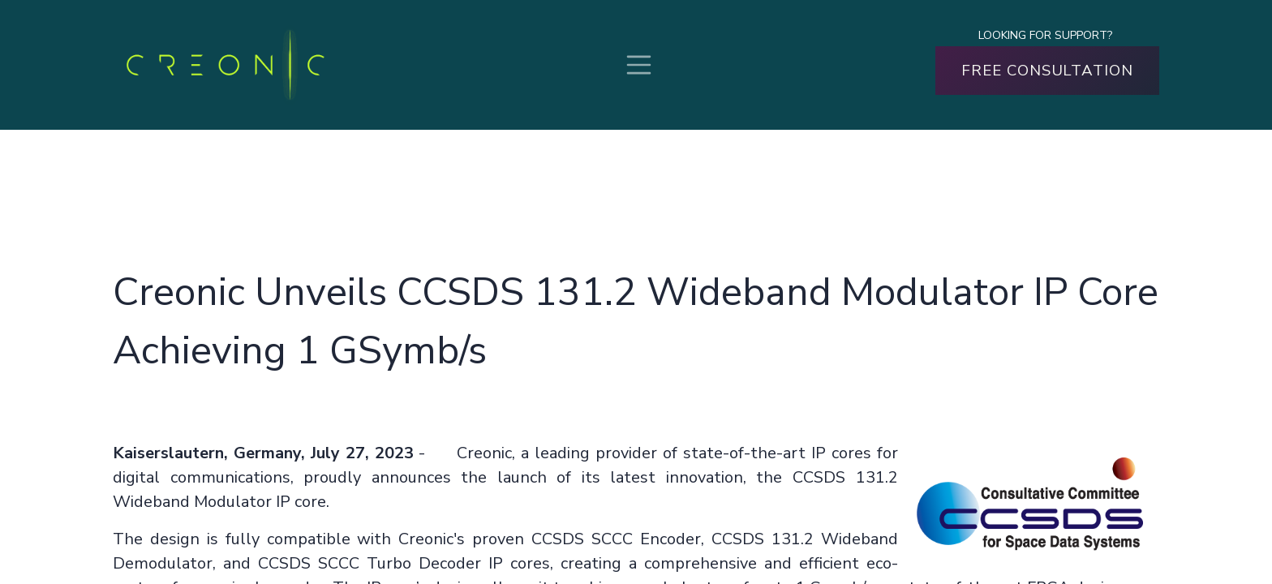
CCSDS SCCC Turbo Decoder (369, 563)
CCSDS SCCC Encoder (616, 539)
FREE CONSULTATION (1047, 70)
